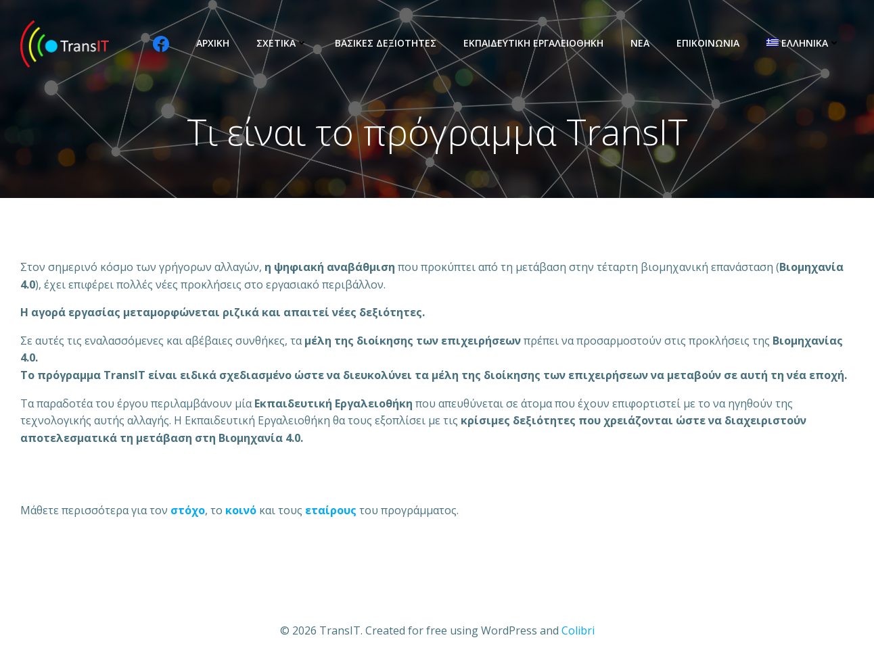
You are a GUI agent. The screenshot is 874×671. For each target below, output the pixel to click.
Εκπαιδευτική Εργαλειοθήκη (533, 42)
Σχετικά (282, 42)
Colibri (578, 630)
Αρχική (212, 42)
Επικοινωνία (707, 42)
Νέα (639, 42)
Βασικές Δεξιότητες (385, 42)
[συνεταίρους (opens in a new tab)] (330, 510)
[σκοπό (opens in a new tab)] (187, 510)
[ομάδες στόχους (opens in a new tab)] (240, 510)
